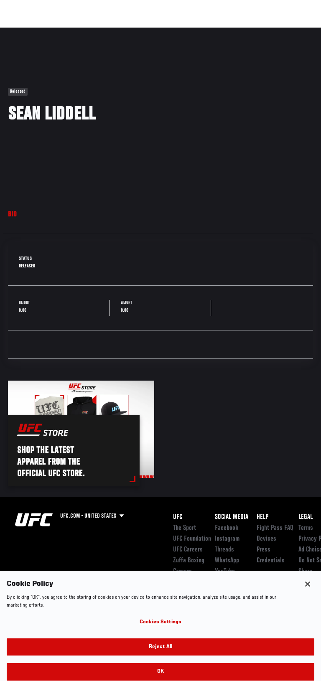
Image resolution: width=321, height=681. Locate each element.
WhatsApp (227, 560)
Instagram (227, 539)
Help (262, 517)
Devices (266, 539)
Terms (305, 528)
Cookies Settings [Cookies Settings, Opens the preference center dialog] (160, 627)
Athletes (95, 31)
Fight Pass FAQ (275, 528)
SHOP (270, 31)
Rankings (58, 31)
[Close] (307, 589)
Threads (224, 550)
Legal (305, 517)
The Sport (184, 528)
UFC (177, 517)
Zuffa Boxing (231, 35)
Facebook (227, 528)
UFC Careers (188, 550)
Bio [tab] (12, 215)
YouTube (225, 571)
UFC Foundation (192, 539)
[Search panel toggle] (294, 32)
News (128, 31)
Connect (164, 31)
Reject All (160, 652)
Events (23, 31)
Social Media (231, 517)
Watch (198, 31)
